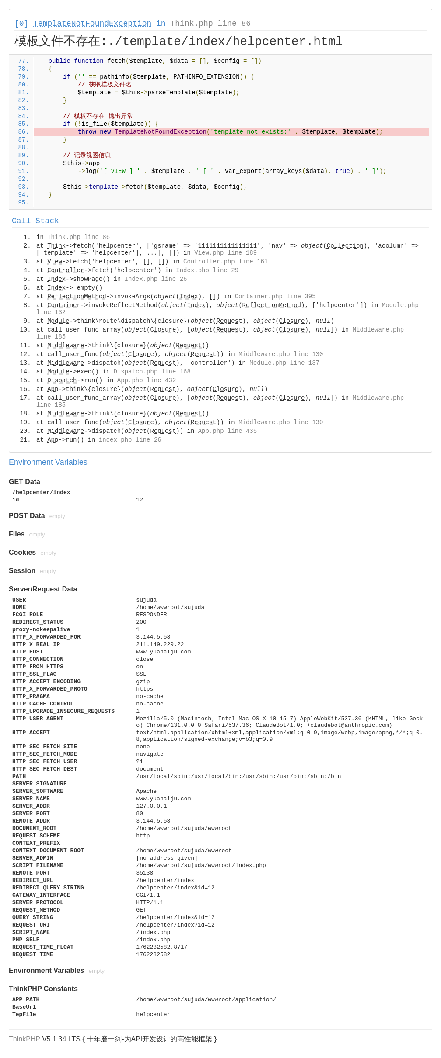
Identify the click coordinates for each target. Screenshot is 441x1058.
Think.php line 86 (210, 23)
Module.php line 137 (284, 363)
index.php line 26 (130, 439)
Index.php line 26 (156, 279)
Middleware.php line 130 (280, 354)
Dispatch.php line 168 (151, 371)
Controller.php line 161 (225, 261)
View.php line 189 (225, 252)
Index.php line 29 (207, 270)
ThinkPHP (24, 1039)
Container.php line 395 (275, 296)
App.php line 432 (146, 380)
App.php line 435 (227, 431)
